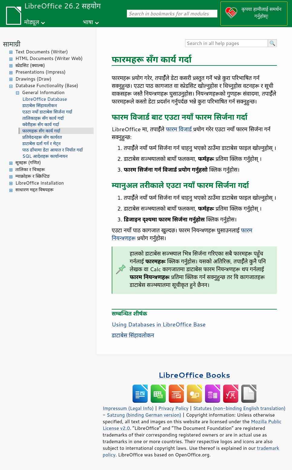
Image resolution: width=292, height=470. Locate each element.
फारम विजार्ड (179, 129)
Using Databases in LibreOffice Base (159, 324)
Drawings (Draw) (33, 79)
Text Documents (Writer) (41, 52)
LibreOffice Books (194, 375)
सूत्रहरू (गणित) (28, 162)
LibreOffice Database (44, 99)
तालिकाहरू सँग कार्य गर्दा (43, 118)
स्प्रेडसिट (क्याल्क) (30, 65)
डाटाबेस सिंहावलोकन (39, 105)
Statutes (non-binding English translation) (239, 408)
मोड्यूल (31, 22)
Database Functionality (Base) (46, 85)
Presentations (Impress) (40, 72)
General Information (43, 92)
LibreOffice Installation (39, 183)
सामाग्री (12, 44)
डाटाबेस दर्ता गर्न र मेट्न (41, 143)
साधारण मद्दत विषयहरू (34, 189)
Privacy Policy (173, 408)
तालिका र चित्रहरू (30, 169)
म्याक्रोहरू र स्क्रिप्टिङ (32, 176)
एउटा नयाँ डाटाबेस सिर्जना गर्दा (47, 112)
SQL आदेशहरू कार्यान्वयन (45, 156)
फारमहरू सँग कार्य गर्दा (41, 131)
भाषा (88, 22)
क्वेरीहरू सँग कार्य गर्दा (40, 124)
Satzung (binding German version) (144, 414)
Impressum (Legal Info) (128, 408)
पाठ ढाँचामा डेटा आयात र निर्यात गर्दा (52, 150)
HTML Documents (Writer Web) (49, 58)
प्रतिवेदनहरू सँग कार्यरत (42, 137)
